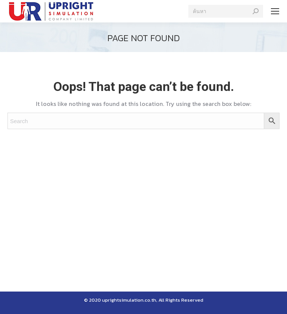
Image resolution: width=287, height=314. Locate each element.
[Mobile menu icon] (275, 11)
